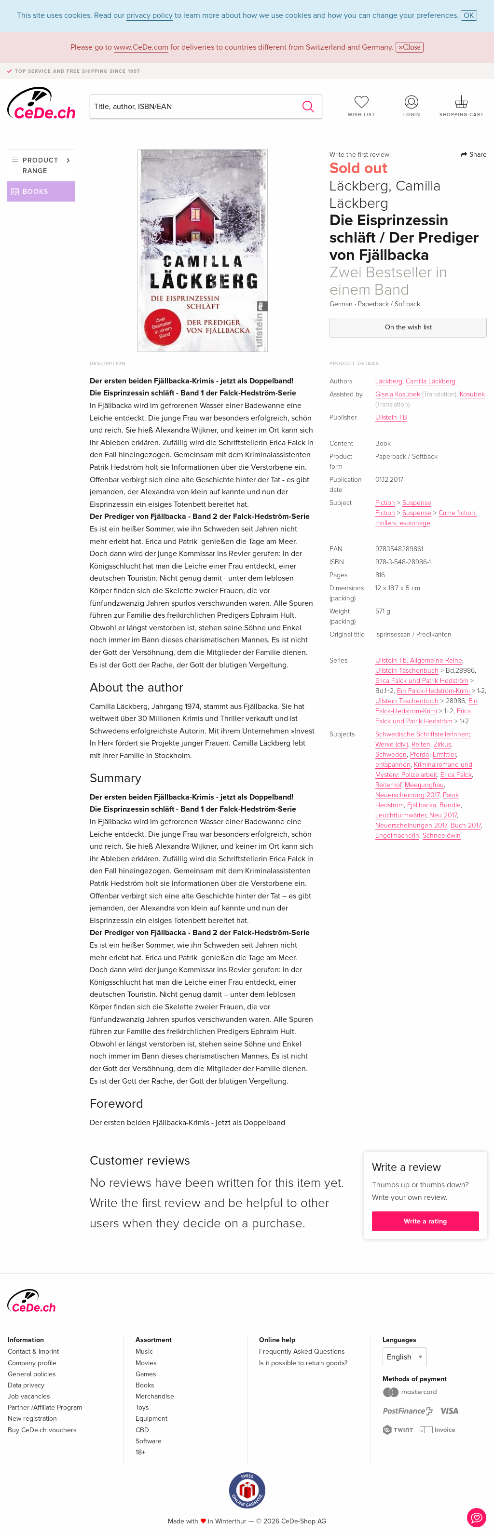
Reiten (421, 744)
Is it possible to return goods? (303, 1363)
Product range (40, 165)
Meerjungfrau (424, 785)
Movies (146, 1363)
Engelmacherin (397, 835)
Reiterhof (388, 785)
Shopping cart (462, 106)
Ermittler (444, 754)
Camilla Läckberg (430, 381)
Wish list (362, 106)
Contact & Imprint (33, 1351)
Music (144, 1351)
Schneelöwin (442, 835)
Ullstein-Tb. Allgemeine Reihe (418, 660)
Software (149, 1441)
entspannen (393, 764)
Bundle (450, 805)
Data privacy (26, 1385)
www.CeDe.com (141, 47)
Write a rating (425, 1221)
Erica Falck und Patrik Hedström (421, 681)
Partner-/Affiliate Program (45, 1407)
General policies (32, 1374)
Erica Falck (456, 775)
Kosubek (472, 394)
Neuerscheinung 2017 (407, 795)
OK (469, 15)
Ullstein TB (391, 417)
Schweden (391, 754)
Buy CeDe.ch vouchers (42, 1430)
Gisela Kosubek (397, 394)
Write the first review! (360, 154)
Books (35, 192)
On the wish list (408, 327)
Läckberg (388, 381)
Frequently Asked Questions (302, 1351)
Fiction (385, 503)
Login (411, 106)
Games (146, 1374)
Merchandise (155, 1396)
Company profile (32, 1363)
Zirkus (442, 744)
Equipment (151, 1418)
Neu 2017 (443, 815)
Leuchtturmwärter (400, 815)
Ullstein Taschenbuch (407, 670)
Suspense (416, 503)
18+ (140, 1452)
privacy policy (149, 15)
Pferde (419, 754)
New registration (32, 1418)
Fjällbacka (421, 805)
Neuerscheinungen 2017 (411, 825)
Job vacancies (29, 1396)
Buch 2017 (466, 825)
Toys (142, 1407)
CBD (142, 1430)
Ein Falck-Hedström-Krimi (433, 691)
